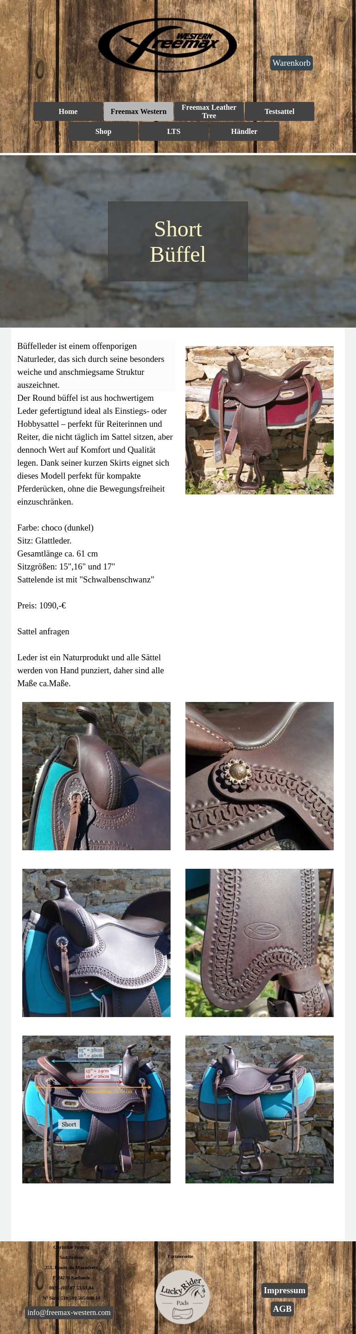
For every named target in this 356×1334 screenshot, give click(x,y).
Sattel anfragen (43, 631)
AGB (282, 1309)
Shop (103, 131)
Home (68, 111)
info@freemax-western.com (69, 1312)
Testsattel (279, 111)
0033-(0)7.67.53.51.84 (71, 1287)
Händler (244, 131)
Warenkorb (292, 63)
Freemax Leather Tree (209, 111)
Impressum (284, 1290)
